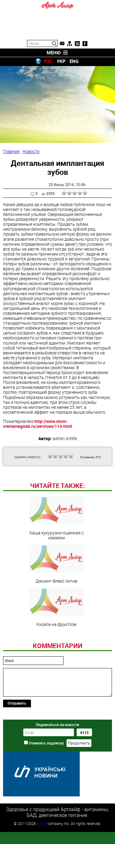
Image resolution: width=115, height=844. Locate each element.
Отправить (17, 745)
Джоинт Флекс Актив (56, 606)
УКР (61, 61)
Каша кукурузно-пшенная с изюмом (56, 560)
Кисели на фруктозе (56, 649)
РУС (48, 61)
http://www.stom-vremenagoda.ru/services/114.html (37, 423)
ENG (74, 61)
